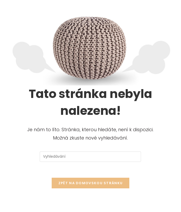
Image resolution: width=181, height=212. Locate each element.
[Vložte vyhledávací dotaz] (90, 156)
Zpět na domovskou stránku (90, 183)
